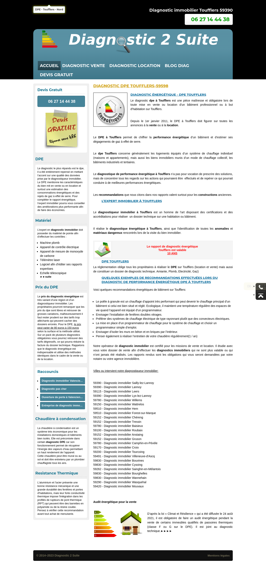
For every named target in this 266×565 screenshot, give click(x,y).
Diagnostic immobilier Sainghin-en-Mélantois (132, 469)
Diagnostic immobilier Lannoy (123, 387)
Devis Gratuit (56, 74)
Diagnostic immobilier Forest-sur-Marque (130, 413)
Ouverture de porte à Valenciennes (63, 397)
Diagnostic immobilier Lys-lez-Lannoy (127, 395)
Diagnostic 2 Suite (66, 555)
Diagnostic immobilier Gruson (123, 439)
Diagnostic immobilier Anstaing (123, 434)
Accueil (49, 65)
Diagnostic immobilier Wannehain (125, 477)
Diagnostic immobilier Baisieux (123, 426)
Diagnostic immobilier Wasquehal (125, 482)
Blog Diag (177, 65)
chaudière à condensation (56, 428)
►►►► (166, 531)
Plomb (173, 271)
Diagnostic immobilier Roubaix (123, 430)
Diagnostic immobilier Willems (123, 400)
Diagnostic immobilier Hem (121, 408)
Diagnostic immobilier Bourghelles (125, 473)
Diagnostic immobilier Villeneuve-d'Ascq (129, 456)
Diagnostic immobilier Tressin (122, 421)
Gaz (195, 271)
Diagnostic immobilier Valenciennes (63, 380)
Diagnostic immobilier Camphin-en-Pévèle (131, 443)
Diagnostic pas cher (54, 388)
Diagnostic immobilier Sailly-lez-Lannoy (129, 383)
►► (45, 276)
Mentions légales (219, 555)
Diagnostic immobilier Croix (121, 447)
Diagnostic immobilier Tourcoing (124, 451)
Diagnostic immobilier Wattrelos (124, 404)
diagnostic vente (83, 65)
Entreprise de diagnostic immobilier (63, 405)
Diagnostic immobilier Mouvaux (124, 486)
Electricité (184, 271)
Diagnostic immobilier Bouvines (124, 460)
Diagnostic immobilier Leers (121, 391)
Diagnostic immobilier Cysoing (123, 464)
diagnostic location (134, 65)
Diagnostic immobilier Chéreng (123, 417)
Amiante (161, 271)
